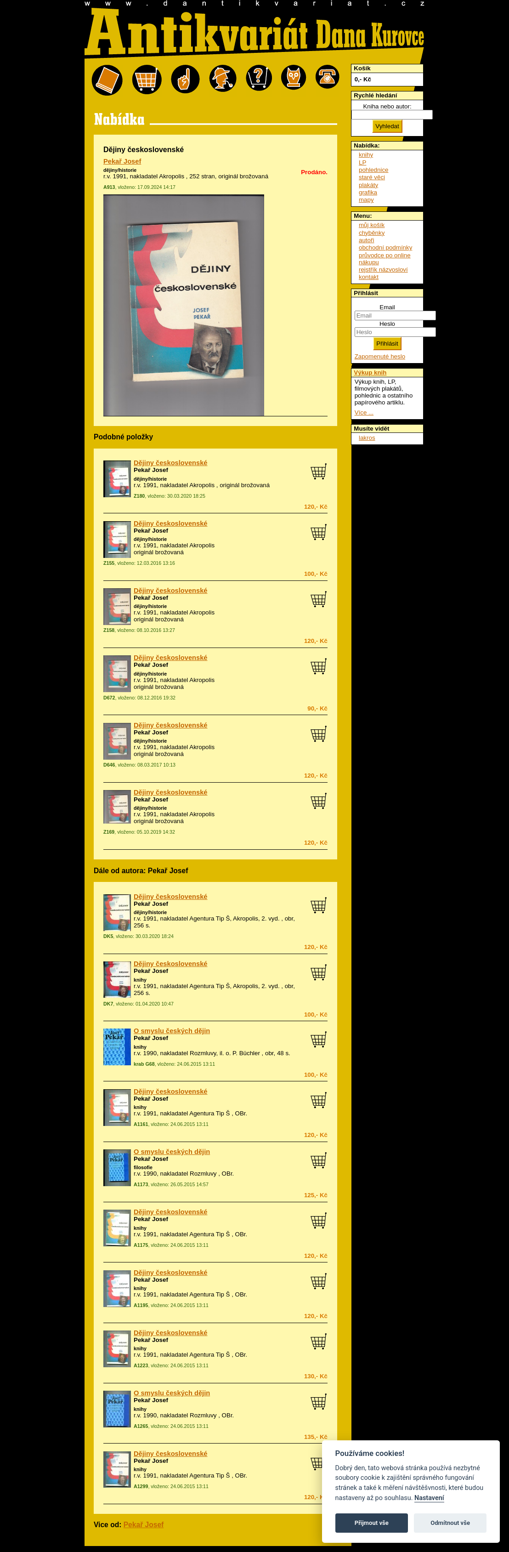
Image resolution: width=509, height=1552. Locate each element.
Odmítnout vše (450, 1522)
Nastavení (429, 1498)
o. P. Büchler (243, 1053)
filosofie (143, 1167)
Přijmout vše (372, 1522)
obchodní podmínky (385, 247)
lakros (367, 437)
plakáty (368, 185)
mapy (366, 199)
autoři (366, 240)
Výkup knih (370, 372)
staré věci (372, 177)
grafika (368, 192)
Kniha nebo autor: (387, 106)
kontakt (369, 276)
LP (362, 162)
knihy (140, 980)
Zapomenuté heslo (380, 356)
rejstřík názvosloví (383, 269)
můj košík (372, 225)
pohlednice (373, 169)
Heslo (387, 323)
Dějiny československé (171, 462)
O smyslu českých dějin (172, 1031)
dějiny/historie (119, 170)
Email (387, 307)
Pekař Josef (122, 161)
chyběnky (372, 232)
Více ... (364, 412)
